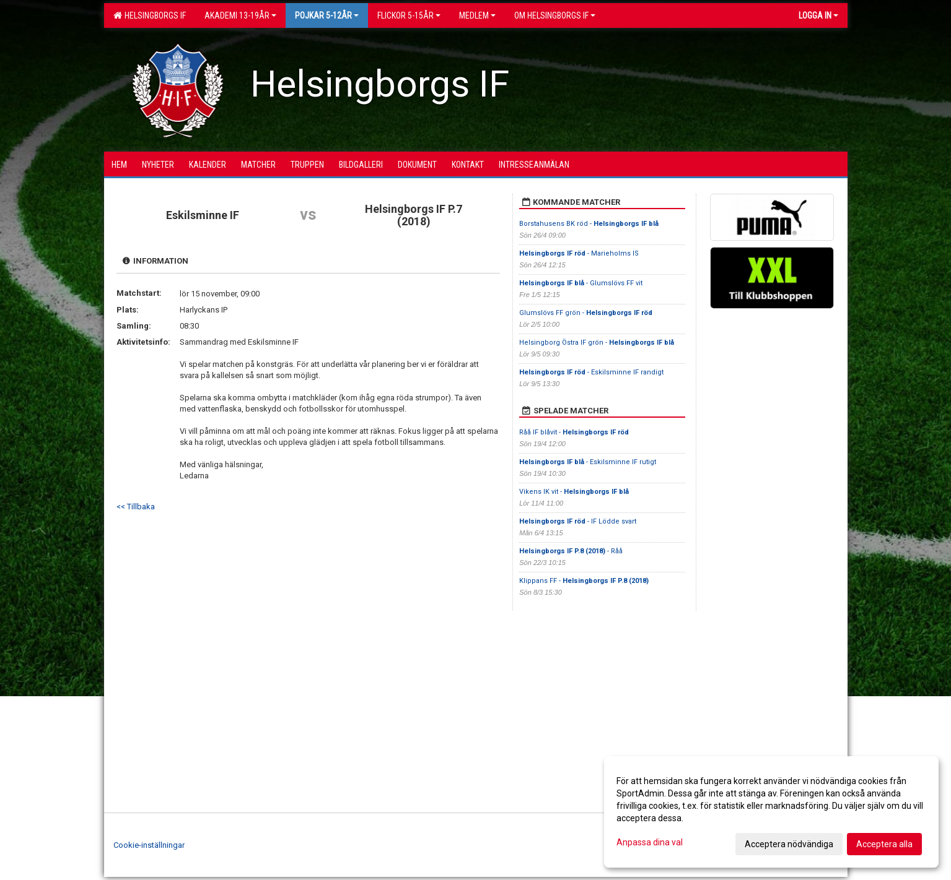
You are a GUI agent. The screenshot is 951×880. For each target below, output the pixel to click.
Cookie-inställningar (149, 845)
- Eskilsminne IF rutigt (587, 462)
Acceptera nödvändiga (789, 844)
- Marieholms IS (579, 253)
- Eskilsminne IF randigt (591, 372)
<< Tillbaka (135, 506)
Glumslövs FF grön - (585, 313)
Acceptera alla (884, 844)
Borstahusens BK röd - (589, 224)
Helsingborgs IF (149, 15)
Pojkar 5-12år (327, 15)
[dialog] (771, 812)
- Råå (571, 551)
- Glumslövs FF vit (580, 283)
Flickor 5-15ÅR (408, 15)
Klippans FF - (584, 581)
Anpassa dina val (649, 842)
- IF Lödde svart (577, 521)
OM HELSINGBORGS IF (554, 15)
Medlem (477, 15)
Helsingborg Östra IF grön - (596, 343)
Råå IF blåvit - (574, 432)
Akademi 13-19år (240, 15)
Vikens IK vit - (574, 492)
